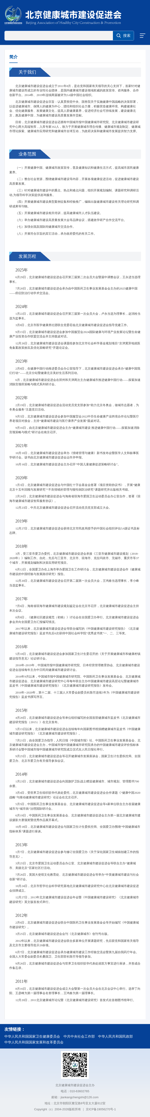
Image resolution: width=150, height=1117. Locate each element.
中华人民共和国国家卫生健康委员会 (32, 1036)
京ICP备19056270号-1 (101, 1109)
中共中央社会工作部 (79, 1036)
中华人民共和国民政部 (115, 1036)
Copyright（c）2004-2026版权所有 (57, 1109)
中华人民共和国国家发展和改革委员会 (34, 1042)
